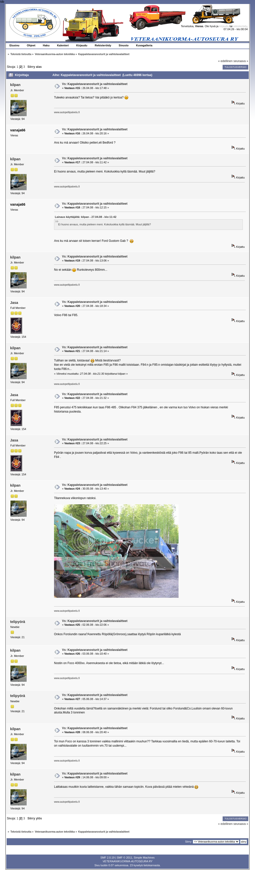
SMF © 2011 (124, 857)
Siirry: (188, 841)
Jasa (14, 303)
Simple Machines (144, 857)
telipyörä (17, 622)
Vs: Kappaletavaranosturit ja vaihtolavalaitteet (95, 84)
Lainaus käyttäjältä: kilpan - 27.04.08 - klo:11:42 (85, 216)
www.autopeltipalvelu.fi (67, 112)
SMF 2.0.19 (107, 857)
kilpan (15, 85)
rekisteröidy (240, 26)
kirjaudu (224, 26)
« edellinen (225, 61)
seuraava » (240, 61)
